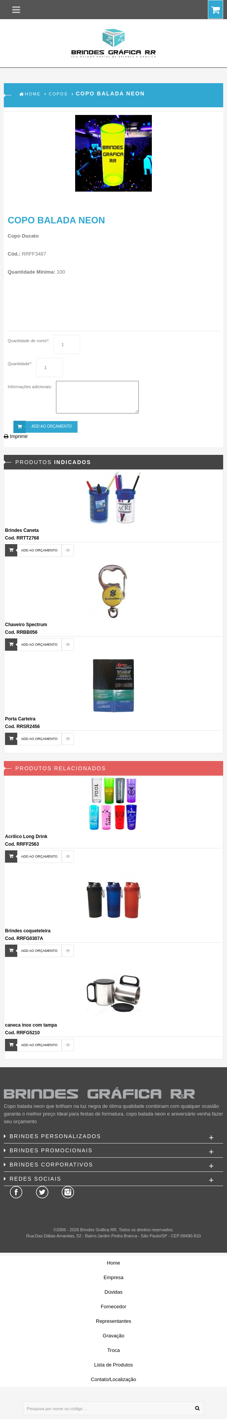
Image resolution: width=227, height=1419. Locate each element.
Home (33, 94)
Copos (58, 94)
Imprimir (16, 436)
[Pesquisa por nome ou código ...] (113, 1408)
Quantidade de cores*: (28, 340)
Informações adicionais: (30, 386)
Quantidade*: (20, 363)
